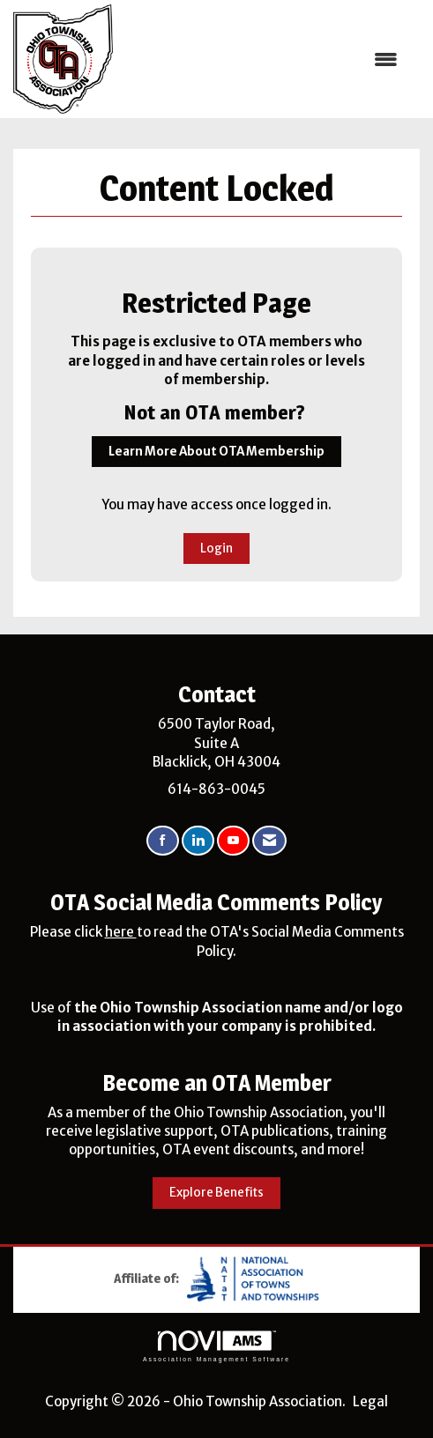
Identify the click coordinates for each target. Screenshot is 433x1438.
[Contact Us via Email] (269, 841)
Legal (370, 1401)
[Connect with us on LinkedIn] (198, 841)
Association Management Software (216, 1346)
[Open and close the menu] (264, 59)
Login (216, 548)
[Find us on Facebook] (162, 841)
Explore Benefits (216, 1192)
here (121, 931)
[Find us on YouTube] (233, 841)
